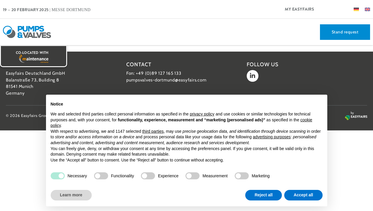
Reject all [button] (263, 195)
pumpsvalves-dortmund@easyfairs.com (166, 80)
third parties (152, 131)
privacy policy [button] (202, 114)
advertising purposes (272, 137)
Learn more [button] (71, 195)
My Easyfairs (299, 9)
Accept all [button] (303, 195)
